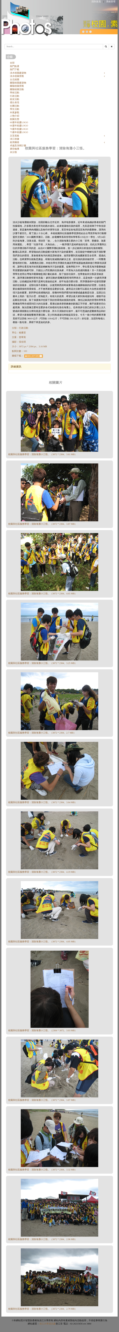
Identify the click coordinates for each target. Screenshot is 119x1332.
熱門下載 (14, 69)
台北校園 (14, 79)
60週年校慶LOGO (19, 122)
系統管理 (110, 1)
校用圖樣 (14, 142)
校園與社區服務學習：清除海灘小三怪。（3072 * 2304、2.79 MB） (42, 1309)
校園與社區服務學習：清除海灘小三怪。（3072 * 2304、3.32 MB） (42, 1169)
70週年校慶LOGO (19, 129)
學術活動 (14, 92)
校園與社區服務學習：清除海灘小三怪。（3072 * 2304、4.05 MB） (42, 941)
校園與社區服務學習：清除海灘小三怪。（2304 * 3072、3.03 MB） (42, 1030)
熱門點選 (14, 66)
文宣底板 (14, 135)
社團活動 (14, 106)
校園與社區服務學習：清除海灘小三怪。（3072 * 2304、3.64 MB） (42, 802)
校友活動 (14, 99)
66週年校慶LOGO (19, 125)
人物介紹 (14, 116)
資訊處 (52, 1323)
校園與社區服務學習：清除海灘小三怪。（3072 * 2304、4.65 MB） (42, 593)
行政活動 (14, 96)
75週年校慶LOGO (19, 132)
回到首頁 (96, 1)
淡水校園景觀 (17, 76)
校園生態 (14, 119)
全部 (12, 63)
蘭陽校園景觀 (17, 86)
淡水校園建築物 (18, 73)
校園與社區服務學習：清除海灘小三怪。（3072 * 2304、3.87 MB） (42, 524)
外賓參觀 (14, 112)
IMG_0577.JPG (33, 356)
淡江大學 (44, 1323)
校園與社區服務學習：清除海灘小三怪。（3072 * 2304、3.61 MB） (42, 454)
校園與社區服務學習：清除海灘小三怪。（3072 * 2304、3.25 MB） (42, 663)
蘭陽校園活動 (17, 89)
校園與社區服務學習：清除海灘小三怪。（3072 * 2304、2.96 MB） (42, 1239)
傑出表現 (14, 102)
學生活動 (14, 109)
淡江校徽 (14, 139)
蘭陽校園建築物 (18, 82)
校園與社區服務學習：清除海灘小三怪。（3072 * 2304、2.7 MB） (42, 733)
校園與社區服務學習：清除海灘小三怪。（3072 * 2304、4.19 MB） (42, 872)
